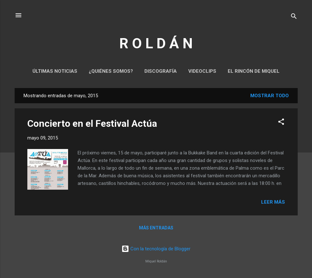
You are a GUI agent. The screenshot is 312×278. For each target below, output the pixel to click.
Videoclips (202, 71)
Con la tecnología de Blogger (156, 249)
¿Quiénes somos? (111, 71)
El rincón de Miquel (254, 71)
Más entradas (156, 227)
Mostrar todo (269, 95)
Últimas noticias (54, 71)
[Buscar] (294, 17)
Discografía (160, 71)
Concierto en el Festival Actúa (92, 123)
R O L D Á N (156, 43)
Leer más (273, 202)
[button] (281, 123)
